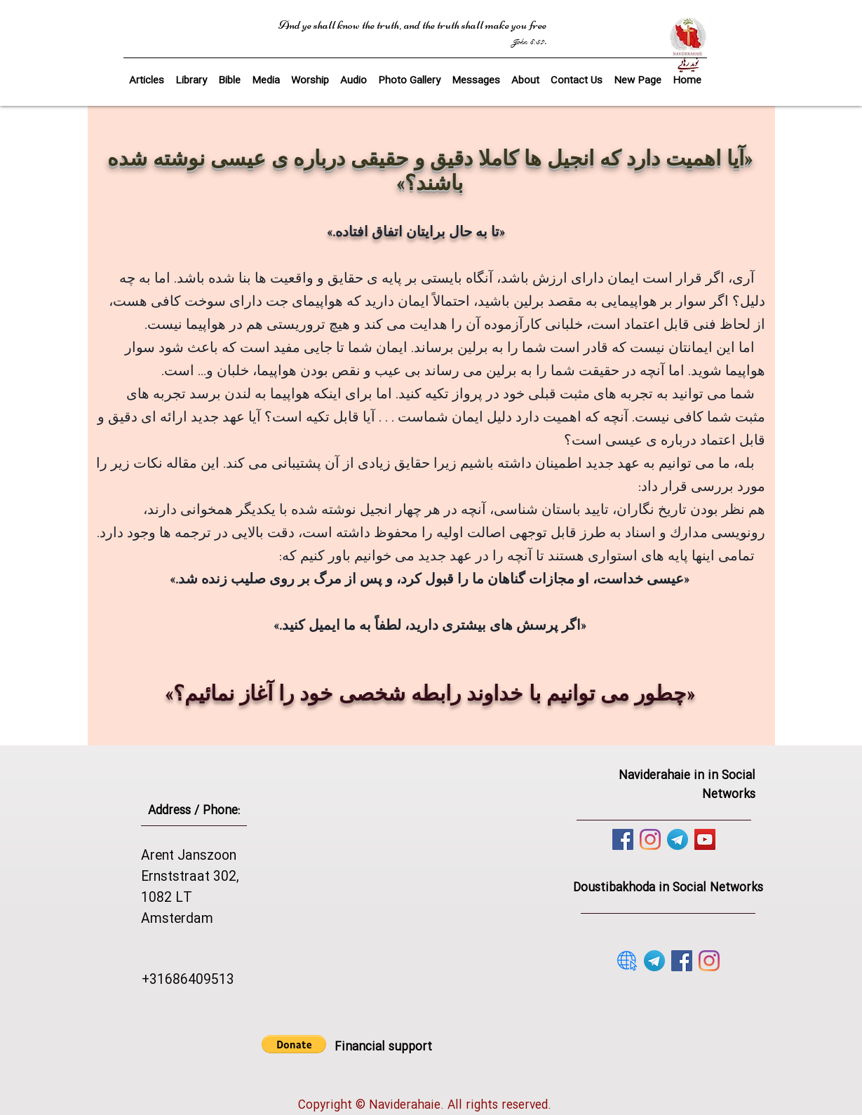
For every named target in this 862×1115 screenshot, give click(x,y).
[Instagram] (650, 839)
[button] (229, 74)
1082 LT (166, 898)
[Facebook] (622, 839)
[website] (627, 960)
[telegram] (677, 839)
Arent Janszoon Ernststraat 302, (190, 867)
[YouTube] (704, 839)
